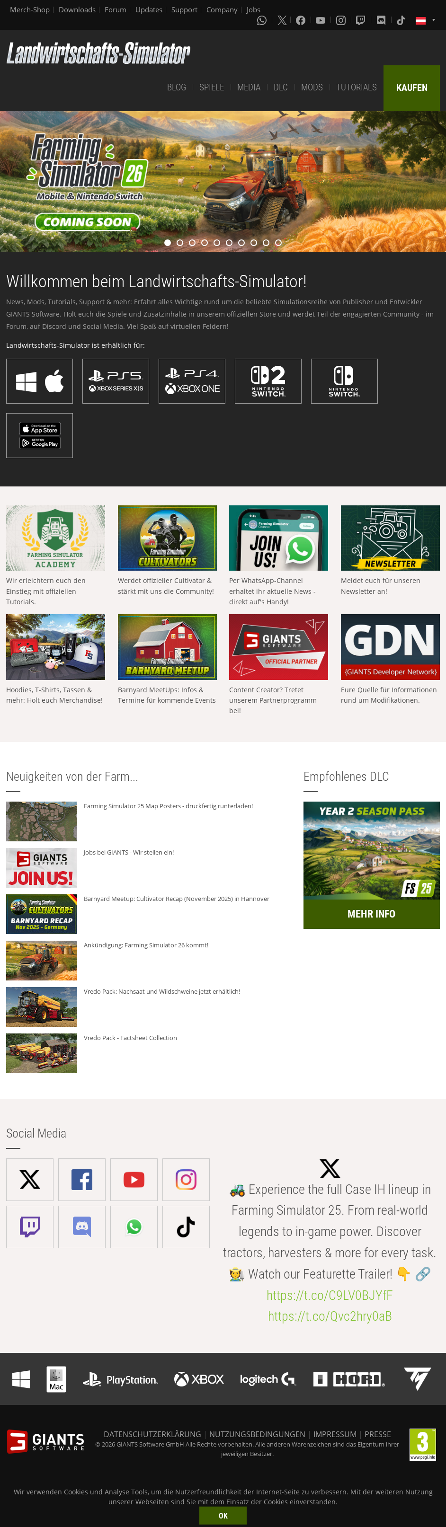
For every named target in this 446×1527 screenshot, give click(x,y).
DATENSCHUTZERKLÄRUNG (152, 1434)
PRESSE (378, 1434)
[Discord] (382, 20)
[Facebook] (301, 20)
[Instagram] (342, 20)
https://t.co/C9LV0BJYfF (330, 1295)
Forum (115, 9)
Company (222, 9)
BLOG (176, 87)
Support (184, 9)
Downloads (77, 9)
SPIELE (211, 87)
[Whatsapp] (262, 20)
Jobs (253, 9)
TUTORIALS (356, 87)
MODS (312, 87)
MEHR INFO (371, 914)
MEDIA (248, 87)
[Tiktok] (402, 20)
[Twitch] (361, 20)
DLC (281, 87)
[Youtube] (321, 20)
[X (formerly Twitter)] (282, 20)
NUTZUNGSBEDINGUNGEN (257, 1434)
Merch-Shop (30, 9)
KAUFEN (412, 87)
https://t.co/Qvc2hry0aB (330, 1316)
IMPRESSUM (335, 1434)
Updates (148, 9)
